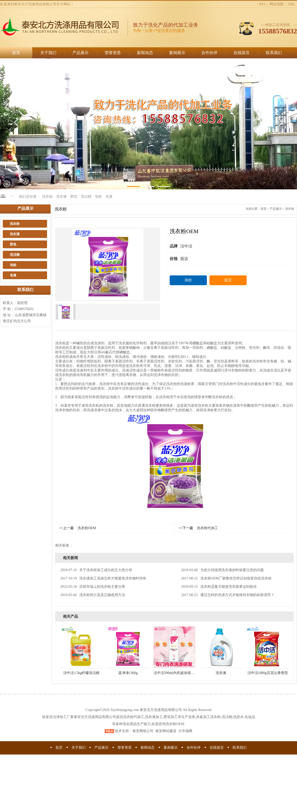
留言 (228, 280)
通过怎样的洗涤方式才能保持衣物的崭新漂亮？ (227, 595)
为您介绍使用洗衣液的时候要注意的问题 (222, 570)
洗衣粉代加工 (198, 528)
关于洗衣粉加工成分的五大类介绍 (96, 570)
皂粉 (98, 196)
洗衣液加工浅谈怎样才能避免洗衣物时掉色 (103, 578)
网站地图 (277, 4)
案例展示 (177, 53)
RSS (262, 4)
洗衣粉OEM (77, 528)
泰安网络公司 (143, 731)
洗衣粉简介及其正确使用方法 (92, 595)
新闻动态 (145, 53)
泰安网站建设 (165, 731)
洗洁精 (86, 196)
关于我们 (48, 53)
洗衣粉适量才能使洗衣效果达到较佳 (218, 587)
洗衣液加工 (154, 717)
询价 (188, 280)
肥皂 (73, 196)
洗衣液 (61, 196)
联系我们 (274, 53)
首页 (16, 53)
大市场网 (185, 731)
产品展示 (80, 53)
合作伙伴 (209, 53)
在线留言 (242, 53)
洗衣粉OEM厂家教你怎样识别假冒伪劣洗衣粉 (226, 578)
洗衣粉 (47, 196)
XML (291, 4)
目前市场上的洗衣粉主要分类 (92, 587)
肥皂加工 (171, 717)
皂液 (109, 196)
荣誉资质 (113, 53)
